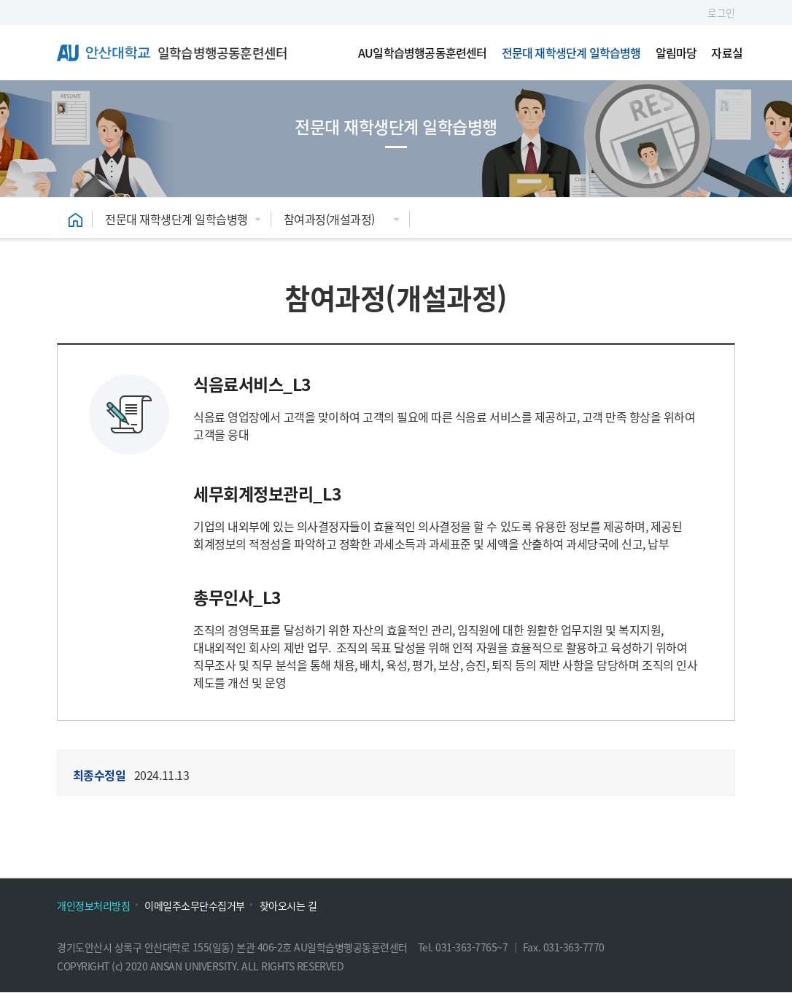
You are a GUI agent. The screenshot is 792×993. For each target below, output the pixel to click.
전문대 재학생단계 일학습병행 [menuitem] (571, 52)
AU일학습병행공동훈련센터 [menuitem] (422, 52)
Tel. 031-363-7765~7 (464, 947)
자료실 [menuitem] (726, 52)
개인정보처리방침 (93, 906)
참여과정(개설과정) (329, 219)
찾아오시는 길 (288, 906)
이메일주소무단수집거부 (194, 906)
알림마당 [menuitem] (676, 52)
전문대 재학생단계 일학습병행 (176, 219)
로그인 (721, 12)
